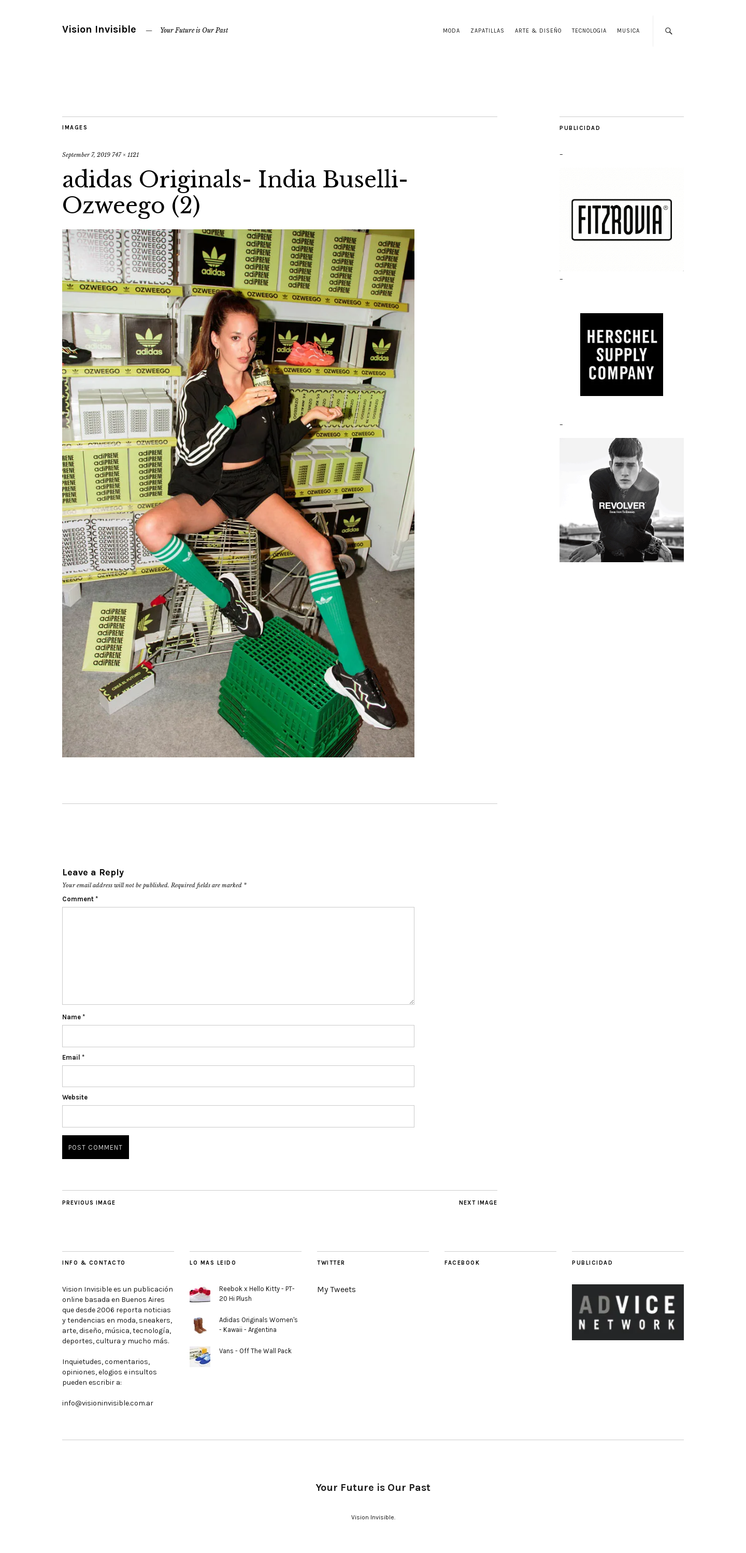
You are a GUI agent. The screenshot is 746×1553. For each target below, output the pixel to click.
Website (75, 1097)
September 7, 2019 (86, 154)
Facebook (462, 1262)
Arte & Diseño (538, 30)
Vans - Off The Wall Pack (255, 1351)
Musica (628, 30)
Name (73, 1017)
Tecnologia (589, 30)
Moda (451, 30)
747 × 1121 (125, 154)
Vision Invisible (99, 29)
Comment (80, 899)
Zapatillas (487, 30)
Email (73, 1057)
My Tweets (336, 1289)
